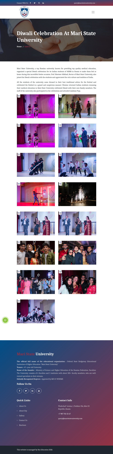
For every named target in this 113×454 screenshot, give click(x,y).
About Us (22, 406)
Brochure (22, 425)
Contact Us (23, 420)
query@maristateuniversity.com (84, 3)
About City (23, 411)
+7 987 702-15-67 (64, 414)
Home (19, 47)
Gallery (21, 416)
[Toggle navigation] (93, 12)
